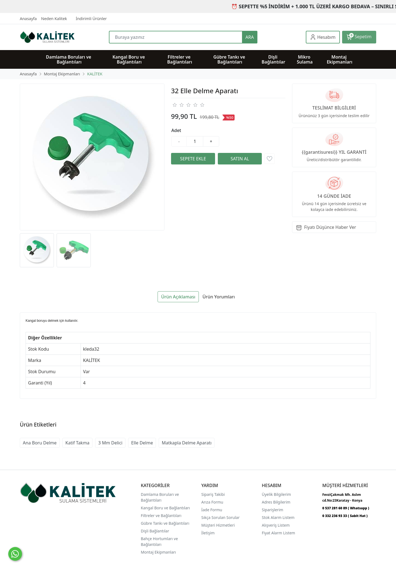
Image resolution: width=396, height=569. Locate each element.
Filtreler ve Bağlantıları (161, 515)
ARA (250, 37)
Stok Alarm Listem (278, 517)
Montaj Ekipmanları (158, 552)
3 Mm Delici (110, 443)
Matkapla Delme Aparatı (186, 443)
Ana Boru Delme (40, 443)
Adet (176, 130)
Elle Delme (142, 443)
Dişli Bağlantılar (155, 531)
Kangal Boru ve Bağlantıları (165, 507)
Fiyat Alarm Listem (278, 532)
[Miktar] (195, 141)
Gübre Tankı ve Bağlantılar (164, 523)
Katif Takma (77, 443)
